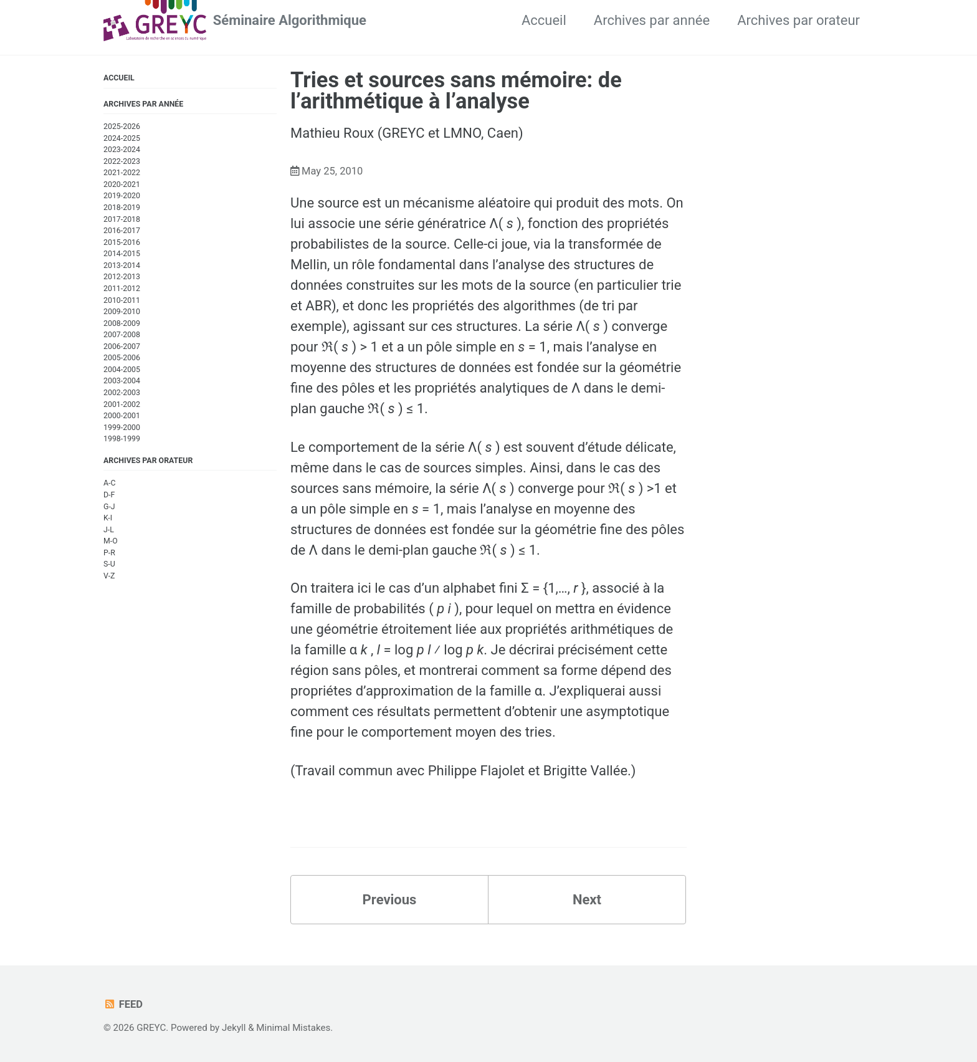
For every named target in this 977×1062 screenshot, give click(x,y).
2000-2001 (121, 415)
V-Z (109, 576)
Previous (390, 899)
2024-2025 (121, 138)
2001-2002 (121, 404)
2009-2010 (121, 311)
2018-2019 (121, 207)
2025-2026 (121, 126)
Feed (123, 1004)
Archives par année (652, 20)
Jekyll (234, 1027)
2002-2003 (121, 392)
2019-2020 (121, 195)
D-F (109, 494)
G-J (109, 506)
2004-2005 (121, 369)
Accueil (544, 20)
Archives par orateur (798, 20)
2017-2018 (121, 219)
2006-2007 (121, 346)
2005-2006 (121, 357)
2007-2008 (121, 334)
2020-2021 (121, 184)
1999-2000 (121, 427)
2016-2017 (121, 230)
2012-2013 (121, 276)
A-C (109, 483)
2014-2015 (121, 253)
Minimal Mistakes (293, 1027)
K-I (107, 518)
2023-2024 (121, 149)
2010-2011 (121, 300)
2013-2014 (121, 265)
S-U (109, 564)
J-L (108, 529)
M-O (110, 541)
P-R (109, 552)
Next (587, 899)
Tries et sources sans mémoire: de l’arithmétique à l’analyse (456, 90)
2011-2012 (121, 288)
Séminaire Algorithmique (289, 20)
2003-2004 (121, 380)
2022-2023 (121, 161)
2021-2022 (121, 172)
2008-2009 (121, 323)
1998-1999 (121, 438)
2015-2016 (121, 242)
